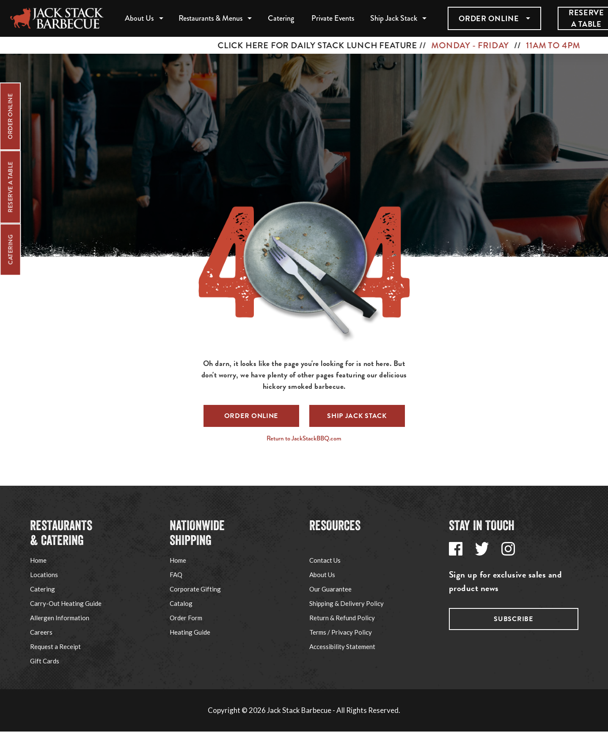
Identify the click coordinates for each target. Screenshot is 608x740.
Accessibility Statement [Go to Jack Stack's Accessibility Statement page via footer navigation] (342, 646)
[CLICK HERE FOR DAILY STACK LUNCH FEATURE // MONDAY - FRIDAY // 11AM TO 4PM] (304, 45)
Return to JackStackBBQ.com (304, 438)
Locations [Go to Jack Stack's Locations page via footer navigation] (44, 574)
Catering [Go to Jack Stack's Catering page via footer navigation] (42, 589)
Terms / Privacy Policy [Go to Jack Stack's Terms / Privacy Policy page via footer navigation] (340, 632)
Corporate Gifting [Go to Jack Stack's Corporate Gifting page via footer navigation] (195, 589)
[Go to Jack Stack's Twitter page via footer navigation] (482, 549)
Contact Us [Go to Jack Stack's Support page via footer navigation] (325, 560)
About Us (139, 18)
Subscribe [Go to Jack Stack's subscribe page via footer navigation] (513, 619)
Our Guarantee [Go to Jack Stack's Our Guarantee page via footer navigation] (330, 589)
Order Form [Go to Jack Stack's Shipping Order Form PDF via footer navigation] (186, 618)
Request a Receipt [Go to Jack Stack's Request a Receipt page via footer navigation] (55, 646)
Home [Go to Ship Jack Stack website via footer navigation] (178, 560)
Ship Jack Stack (393, 18)
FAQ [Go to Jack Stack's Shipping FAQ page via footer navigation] (176, 574)
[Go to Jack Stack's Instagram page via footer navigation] (508, 549)
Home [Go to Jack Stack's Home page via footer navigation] (38, 560)
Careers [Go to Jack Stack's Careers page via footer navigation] (41, 632)
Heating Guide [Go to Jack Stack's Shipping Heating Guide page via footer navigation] (190, 632)
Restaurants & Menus (210, 18)
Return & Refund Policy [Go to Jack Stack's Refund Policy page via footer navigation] (342, 618)
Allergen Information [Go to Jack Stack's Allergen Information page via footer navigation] (59, 618)
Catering (281, 18)
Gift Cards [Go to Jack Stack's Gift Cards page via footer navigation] (44, 661)
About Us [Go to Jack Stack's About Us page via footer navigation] (322, 574)
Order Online (489, 18)
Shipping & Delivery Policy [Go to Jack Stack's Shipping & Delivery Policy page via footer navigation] (346, 603)
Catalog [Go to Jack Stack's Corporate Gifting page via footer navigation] (181, 603)
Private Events (332, 18)
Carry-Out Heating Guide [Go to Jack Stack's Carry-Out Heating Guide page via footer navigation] (66, 603)
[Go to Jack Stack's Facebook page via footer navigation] (455, 549)
